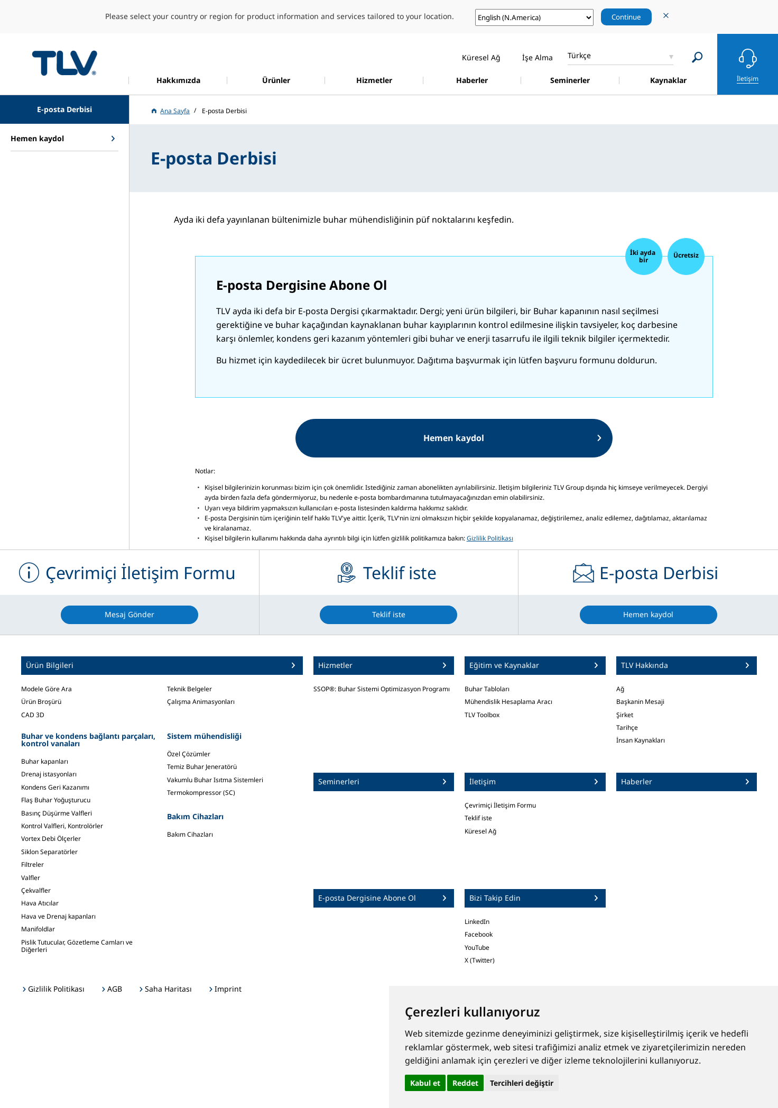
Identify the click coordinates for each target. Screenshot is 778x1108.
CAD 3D (32, 714)
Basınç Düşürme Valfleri (56, 813)
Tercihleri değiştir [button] (521, 1083)
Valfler (30, 877)
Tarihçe (627, 727)
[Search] (697, 57)
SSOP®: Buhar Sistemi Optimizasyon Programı (381, 688)
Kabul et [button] (425, 1083)
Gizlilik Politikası (490, 538)
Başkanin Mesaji (640, 701)
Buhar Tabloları (487, 688)
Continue (626, 17)
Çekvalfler (36, 890)
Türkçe (579, 55)
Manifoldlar (38, 928)
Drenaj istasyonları (49, 774)
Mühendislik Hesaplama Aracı (508, 701)
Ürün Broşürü (41, 701)
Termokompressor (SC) (201, 792)
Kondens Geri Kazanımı (55, 787)
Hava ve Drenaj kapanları (58, 916)
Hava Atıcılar (40, 903)
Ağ (620, 688)
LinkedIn (477, 921)
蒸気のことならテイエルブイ (64, 63)
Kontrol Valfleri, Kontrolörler (62, 825)
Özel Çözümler (188, 753)
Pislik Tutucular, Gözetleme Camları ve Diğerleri (77, 946)
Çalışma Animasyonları (201, 701)
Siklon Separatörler (49, 851)
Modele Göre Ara (46, 688)
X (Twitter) (480, 960)
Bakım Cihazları (190, 834)
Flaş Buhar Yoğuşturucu (55, 799)
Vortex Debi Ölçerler (51, 838)
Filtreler (32, 864)
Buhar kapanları (44, 761)
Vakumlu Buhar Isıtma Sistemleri (215, 779)
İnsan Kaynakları (640, 740)
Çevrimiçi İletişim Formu (500, 805)
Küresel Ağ (480, 831)
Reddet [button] (465, 1083)
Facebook (479, 934)
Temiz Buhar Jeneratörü (202, 766)
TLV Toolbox (482, 714)
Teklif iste (478, 817)
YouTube (477, 947)
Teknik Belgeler (189, 688)
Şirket (624, 714)
